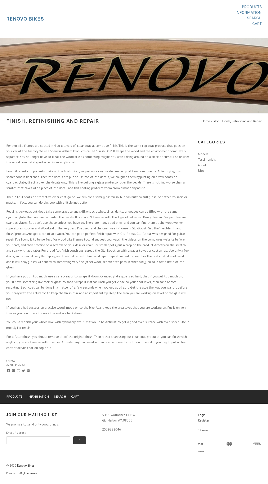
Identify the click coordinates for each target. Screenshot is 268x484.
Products (252, 6)
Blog (201, 170)
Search (254, 18)
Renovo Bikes (25, 465)
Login (201, 415)
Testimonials (207, 159)
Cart (257, 23)
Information (248, 12)
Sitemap (203, 430)
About (202, 165)
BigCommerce (28, 473)
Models (203, 154)
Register (203, 420)
